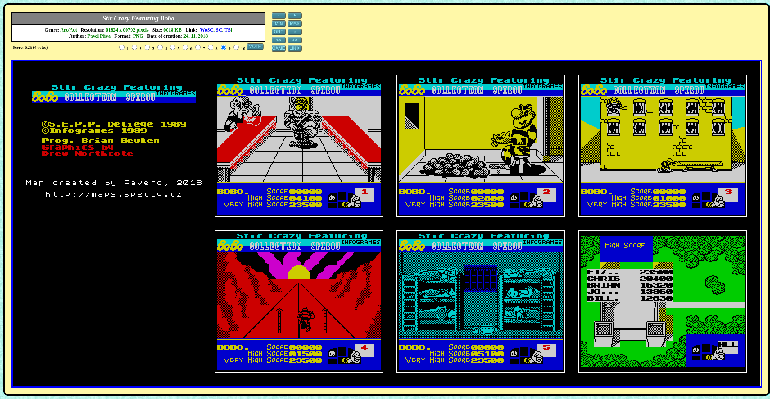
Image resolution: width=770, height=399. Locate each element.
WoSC (206, 30)
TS (227, 30)
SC (219, 30)
